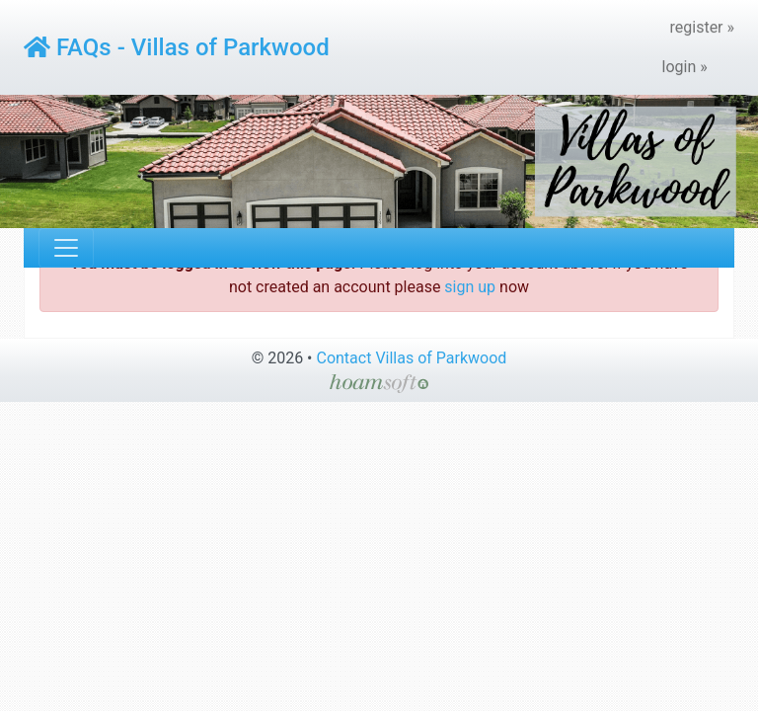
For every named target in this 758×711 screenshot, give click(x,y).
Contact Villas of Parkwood (411, 358)
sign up (469, 286)
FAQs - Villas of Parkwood (177, 47)
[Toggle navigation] (66, 248)
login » (685, 66)
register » (702, 27)
